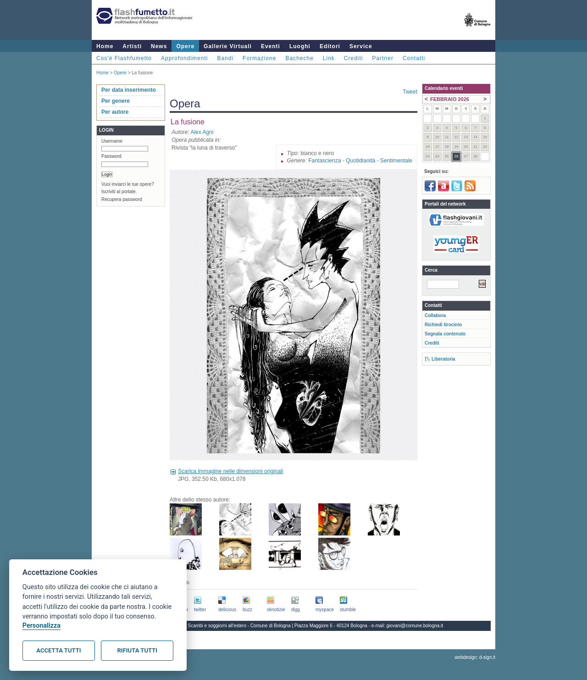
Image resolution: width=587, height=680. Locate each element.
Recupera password (121, 199)
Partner (382, 58)
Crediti (353, 58)
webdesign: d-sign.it (475, 657)
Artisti (132, 46)
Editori (330, 46)
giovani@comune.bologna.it (415, 625)
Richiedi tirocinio (443, 324)
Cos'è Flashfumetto (124, 58)
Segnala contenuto (445, 333)
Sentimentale (396, 160)
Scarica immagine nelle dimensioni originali (230, 471)
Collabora (435, 315)
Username (111, 141)
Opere (185, 46)
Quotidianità (360, 160)
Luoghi (299, 46)
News (159, 46)
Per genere (115, 101)
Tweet (410, 92)
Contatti (414, 58)
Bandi (225, 58)
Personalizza (41, 626)
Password (111, 156)
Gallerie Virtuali (228, 46)
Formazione (259, 58)
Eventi (270, 46)
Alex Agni (201, 132)
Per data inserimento (128, 90)
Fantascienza (324, 160)
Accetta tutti (58, 650)
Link (329, 58)
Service (360, 46)
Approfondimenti (184, 58)
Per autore (114, 112)
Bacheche (299, 58)
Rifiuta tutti (137, 650)
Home (104, 46)
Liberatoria (443, 359)
